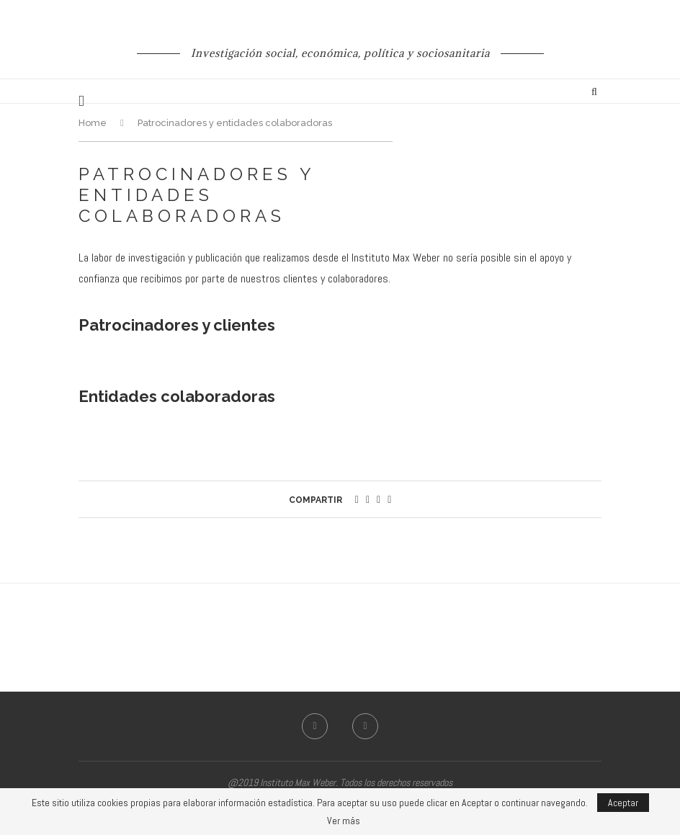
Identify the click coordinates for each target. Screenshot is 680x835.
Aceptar (623, 802)
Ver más (343, 821)
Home (93, 122)
